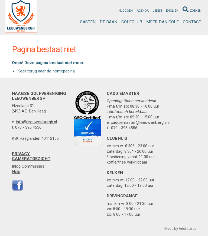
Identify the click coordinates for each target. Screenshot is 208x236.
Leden (157, 10)
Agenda (143, 10)
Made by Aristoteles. (180, 229)
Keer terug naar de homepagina (46, 71)
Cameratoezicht (31, 158)
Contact (192, 21)
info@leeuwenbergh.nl (36, 121)
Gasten (88, 21)
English (172, 10)
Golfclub (131, 21)
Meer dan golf (162, 21)
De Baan (108, 21)
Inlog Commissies (28, 166)
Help (16, 171)
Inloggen (125, 10)
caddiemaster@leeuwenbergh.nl (140, 122)
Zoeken (192, 9)
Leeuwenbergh (21, 16)
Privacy (21, 153)
